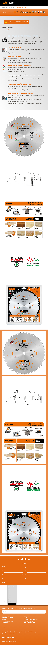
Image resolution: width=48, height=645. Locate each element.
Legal (4, 619)
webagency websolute (9, 641)
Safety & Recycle (7, 621)
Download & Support (31, 619)
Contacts (5, 623)
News (25, 618)
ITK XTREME (11, 7)
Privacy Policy (4, 633)
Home (3, 7)
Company (27, 616)
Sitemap (14, 633)
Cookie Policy (10, 633)
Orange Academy (29, 623)
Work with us (28, 621)
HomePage (5, 616)
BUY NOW (11, 604)
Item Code (3, 567)
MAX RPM (3, 581)
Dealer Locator (7, 618)
